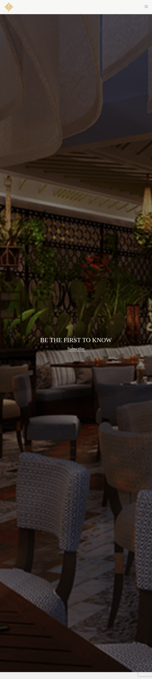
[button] (112, 6)
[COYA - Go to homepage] (9, 6)
